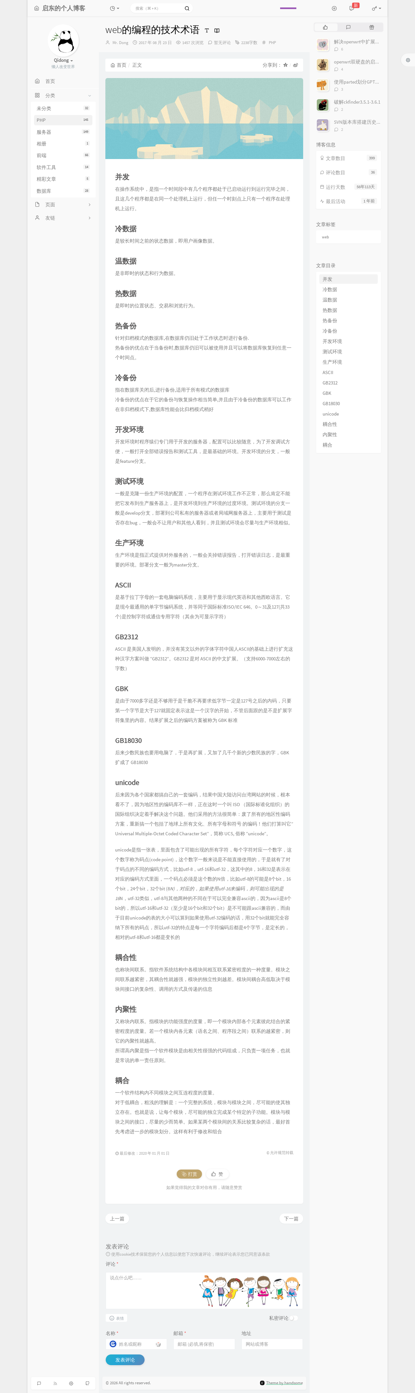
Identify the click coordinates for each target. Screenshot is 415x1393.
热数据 (330, 310)
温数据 (330, 300)
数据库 (63, 191)
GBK (327, 393)
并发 (327, 279)
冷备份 (330, 331)
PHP (63, 120)
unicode (331, 414)
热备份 (330, 320)
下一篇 (291, 1219)
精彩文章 (63, 179)
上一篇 (117, 1219)
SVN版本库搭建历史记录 (360, 122)
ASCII (328, 372)
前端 (63, 155)
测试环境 (332, 351)
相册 (63, 144)
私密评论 (279, 1318)
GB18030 (331, 403)
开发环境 (332, 341)
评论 (112, 1264)
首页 (118, 65)
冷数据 (330, 289)
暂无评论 (222, 42)
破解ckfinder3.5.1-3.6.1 (357, 102)
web (325, 236)
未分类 (63, 108)
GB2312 (330, 383)
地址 (246, 1333)
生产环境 (332, 362)
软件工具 (63, 167)
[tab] (325, 27)
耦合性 (330, 424)
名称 (112, 1333)
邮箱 (179, 1333)
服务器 (63, 132)
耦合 (327, 445)
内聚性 (330, 434)
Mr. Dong (120, 42)
